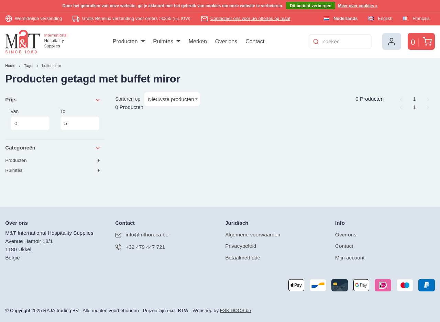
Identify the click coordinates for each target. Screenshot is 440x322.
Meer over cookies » (357, 5)
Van (30, 120)
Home (10, 66)
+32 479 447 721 (140, 247)
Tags (28, 66)
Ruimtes (13, 170)
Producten (15, 160)
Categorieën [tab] (53, 148)
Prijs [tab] (53, 100)
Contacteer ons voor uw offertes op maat (250, 18)
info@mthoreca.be (141, 235)
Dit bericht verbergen (310, 5)
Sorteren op (127, 99)
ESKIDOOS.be (235, 310)
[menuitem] (128, 41)
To (79, 120)
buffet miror (51, 66)
